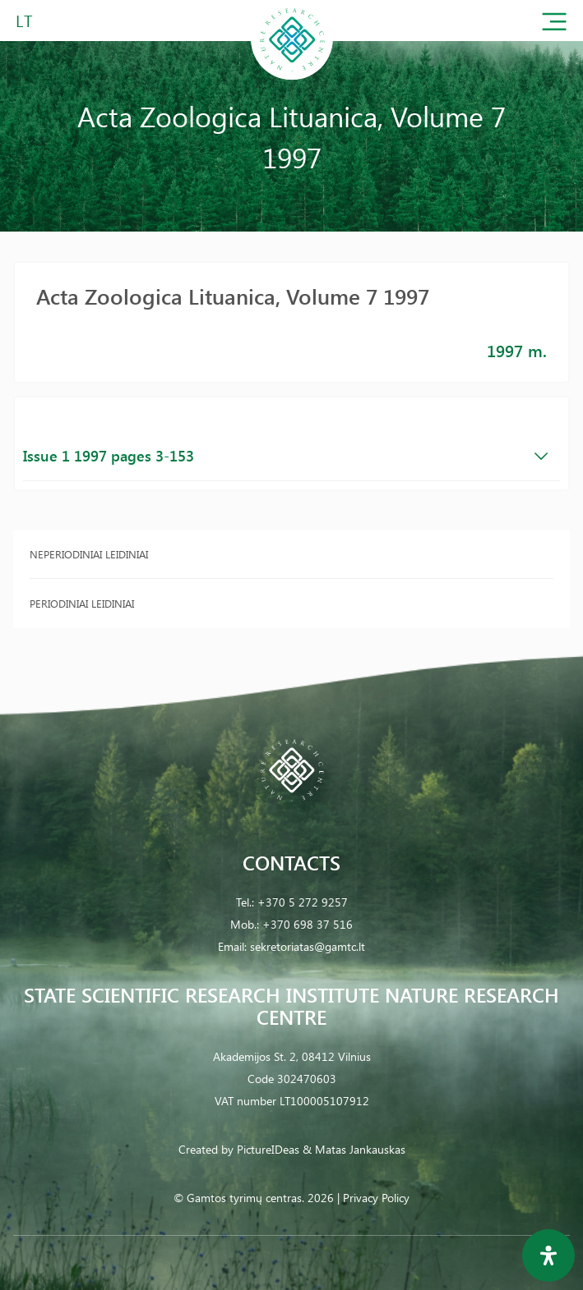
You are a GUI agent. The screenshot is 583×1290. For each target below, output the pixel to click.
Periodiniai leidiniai (82, 603)
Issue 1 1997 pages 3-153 (285, 456)
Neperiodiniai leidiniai (89, 554)
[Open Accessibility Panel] (548, 1255)
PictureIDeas (268, 1149)
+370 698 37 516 (307, 924)
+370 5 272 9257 (302, 902)
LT (24, 20)
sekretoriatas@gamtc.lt (307, 946)
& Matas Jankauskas (354, 1149)
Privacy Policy (376, 1197)
